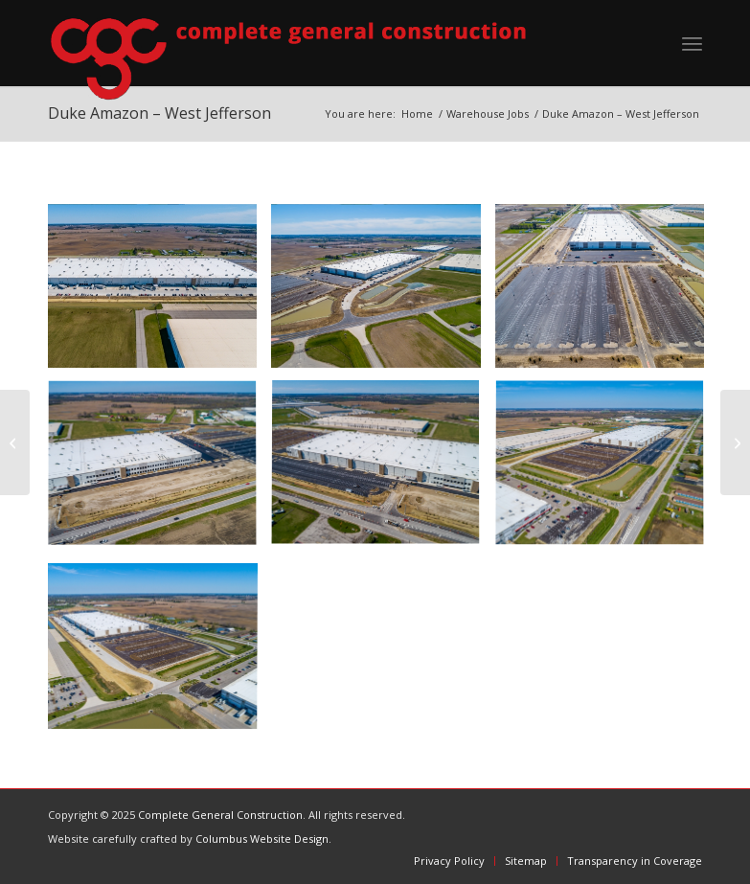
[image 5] (606, 471)
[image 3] (159, 471)
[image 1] (382, 293)
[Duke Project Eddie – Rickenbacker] (15, 442)
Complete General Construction (220, 814)
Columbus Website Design (262, 838)
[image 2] (606, 293)
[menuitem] (692, 43)
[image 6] (159, 650)
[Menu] (692, 43)
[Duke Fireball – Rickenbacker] (735, 442)
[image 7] (159, 293)
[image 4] (382, 471)
